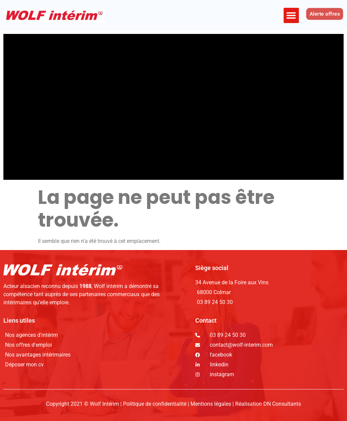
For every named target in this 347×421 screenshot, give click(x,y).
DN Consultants (282, 404)
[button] (291, 15)
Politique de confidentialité (155, 404)
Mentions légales (210, 404)
